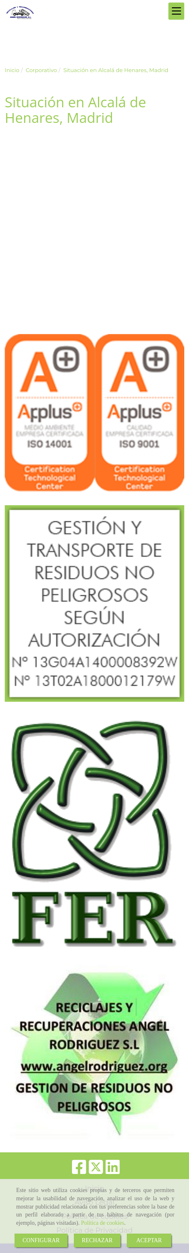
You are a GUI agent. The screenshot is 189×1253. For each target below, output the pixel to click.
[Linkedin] (113, 1171)
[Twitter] (96, 1171)
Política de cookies (102, 1223)
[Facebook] (79, 1171)
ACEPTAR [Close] (149, 1240)
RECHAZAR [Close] (97, 1240)
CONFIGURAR (41, 1240)
